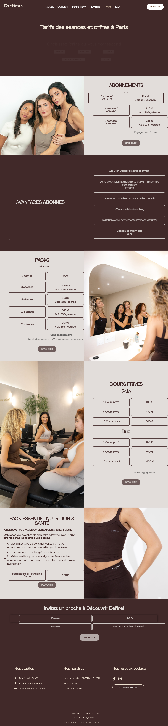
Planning (95, 7)
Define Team (79, 7)
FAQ (117, 7)
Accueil (49, 7)
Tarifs (107, 7)
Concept (62, 7)
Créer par (84, 718)
